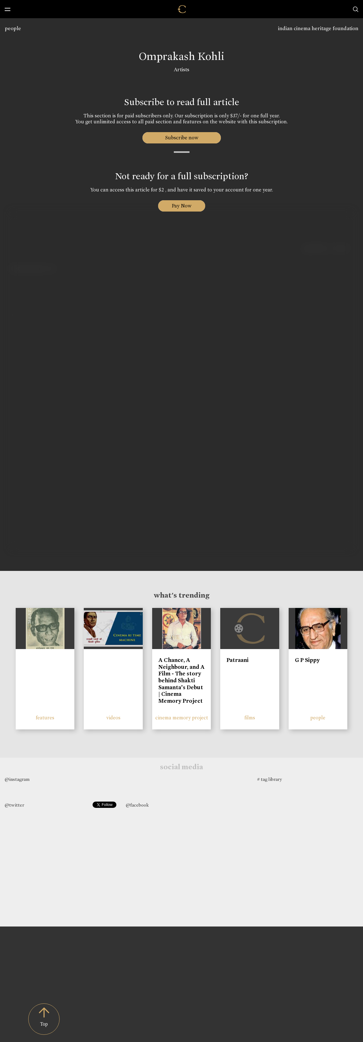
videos (113, 718)
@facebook (137, 805)
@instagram (17, 779)
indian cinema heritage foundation (318, 28)
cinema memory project (181, 718)
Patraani (237, 660)
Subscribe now (181, 138)
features (45, 718)
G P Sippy (307, 660)
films (249, 718)
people (13, 28)
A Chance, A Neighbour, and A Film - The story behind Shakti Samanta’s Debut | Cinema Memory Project (181, 680)
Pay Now (182, 206)
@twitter (14, 805)
